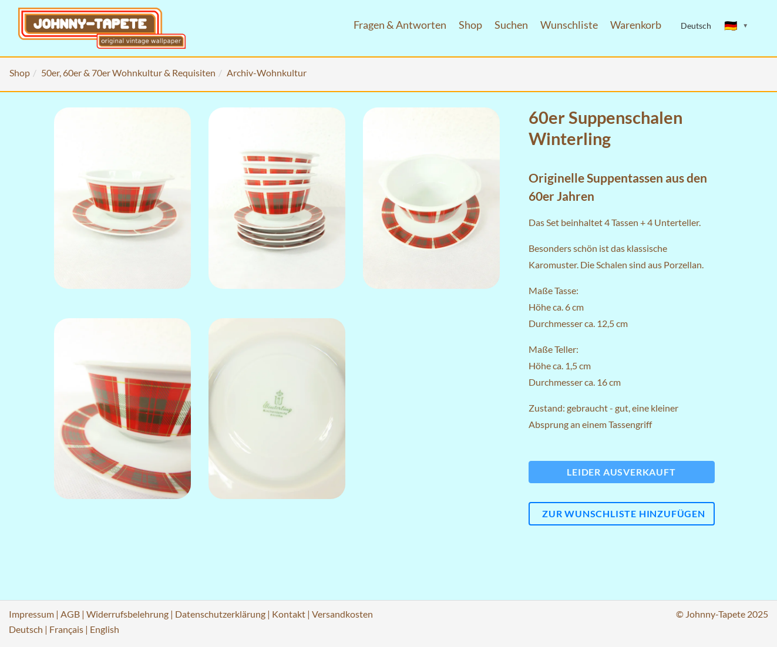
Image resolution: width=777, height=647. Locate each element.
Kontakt (288, 613)
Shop (470, 25)
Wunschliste (569, 25)
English (104, 629)
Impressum (31, 613)
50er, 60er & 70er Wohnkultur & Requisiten (128, 72)
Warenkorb (635, 25)
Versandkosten (342, 613)
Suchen (511, 25)
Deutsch (26, 629)
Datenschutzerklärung (220, 613)
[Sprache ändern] (736, 26)
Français (66, 629)
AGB (70, 613)
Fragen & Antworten (400, 25)
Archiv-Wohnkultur (267, 72)
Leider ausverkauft (621, 471)
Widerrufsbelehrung (127, 613)
